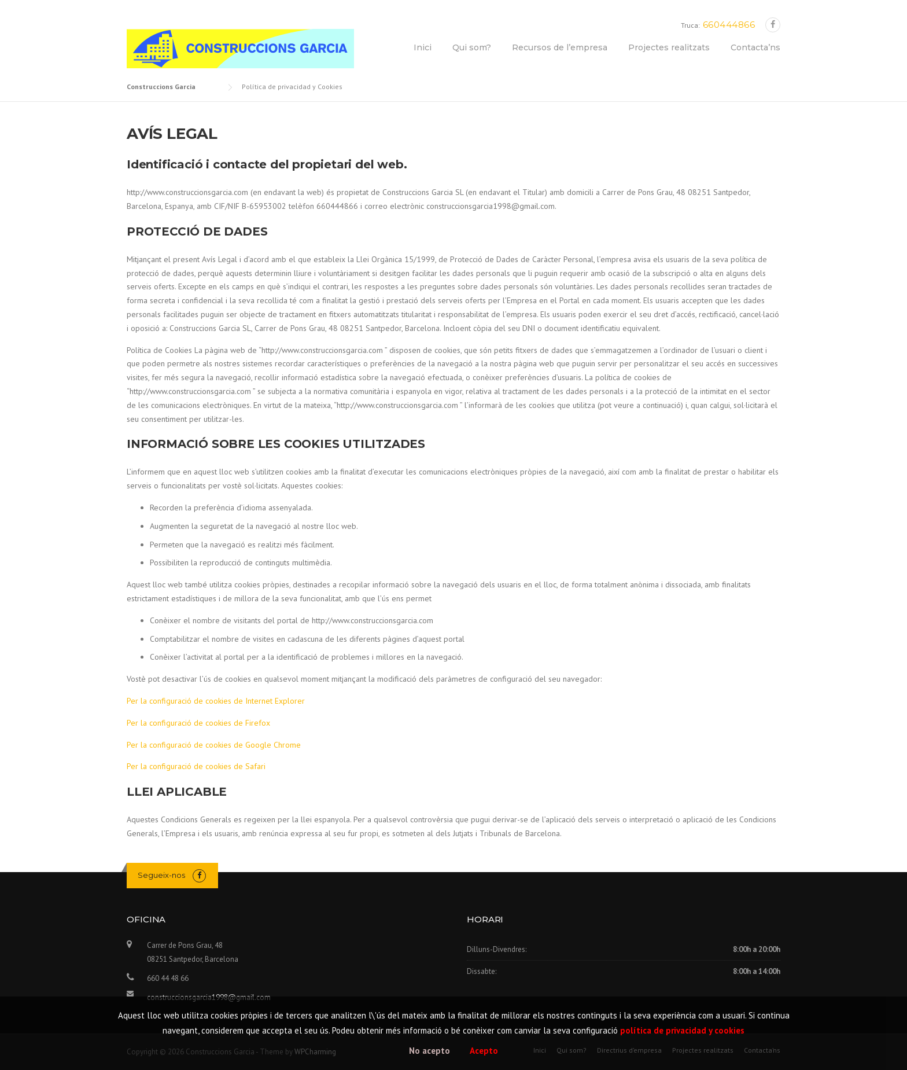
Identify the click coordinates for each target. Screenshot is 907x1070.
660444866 (729, 24)
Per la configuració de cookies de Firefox (198, 723)
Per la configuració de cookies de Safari (196, 766)
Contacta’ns (755, 47)
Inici (423, 47)
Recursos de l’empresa (559, 47)
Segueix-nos (161, 875)
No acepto (429, 1050)
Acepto (484, 1050)
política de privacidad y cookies (682, 1030)
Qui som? (471, 47)
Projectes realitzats (669, 47)
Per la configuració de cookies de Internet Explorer (216, 701)
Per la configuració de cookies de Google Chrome (214, 745)
